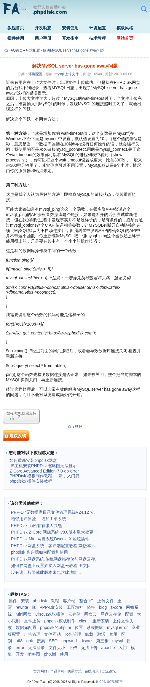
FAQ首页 (13, 50)
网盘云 (90, 614)
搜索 (41, 640)
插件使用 (15, 38)
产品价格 (57, 671)
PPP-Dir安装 (51, 607)
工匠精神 (75, 607)
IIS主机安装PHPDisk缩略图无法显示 (43, 465)
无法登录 (36, 647)
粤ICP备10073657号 (108, 681)
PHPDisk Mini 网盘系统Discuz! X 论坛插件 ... (52, 539)
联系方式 (74, 671)
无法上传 (89, 647)
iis (34, 607)
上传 (73, 647)
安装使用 (70, 27)
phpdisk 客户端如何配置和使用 (39, 552)
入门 (123, 647)
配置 (129, 614)
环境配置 (97, 27)
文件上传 (32, 621)
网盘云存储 (110, 614)
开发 (20, 654)
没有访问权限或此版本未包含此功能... (46, 572)
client (84, 621)
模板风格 (125, 27)
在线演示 (91, 671)
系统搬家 (95, 627)
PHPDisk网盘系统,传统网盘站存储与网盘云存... (55, 559)
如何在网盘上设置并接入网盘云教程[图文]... (51, 565)
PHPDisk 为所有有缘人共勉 (36, 525)
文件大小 (57, 647)
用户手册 (43, 38)
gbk (29, 640)
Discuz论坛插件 (49, 614)
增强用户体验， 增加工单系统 (38, 518)
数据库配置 (26, 627)
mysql (59, 74)
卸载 (89, 634)
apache (108, 647)
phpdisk (40, 600)
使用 (64, 654)
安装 (25, 600)
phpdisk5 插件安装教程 (30, 481)
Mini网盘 (24, 614)
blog (103, 607)
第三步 (102, 640)
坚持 (91, 607)
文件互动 (52, 634)
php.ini (50, 654)
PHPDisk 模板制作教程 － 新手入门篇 (44, 475)
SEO (53, 640)
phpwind (69, 640)
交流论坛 (109, 671)
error (20, 647)
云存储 (74, 614)
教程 (55, 600)
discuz (86, 640)
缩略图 (34, 654)
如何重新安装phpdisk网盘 (33, 460)
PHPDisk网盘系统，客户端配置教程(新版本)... (53, 545)
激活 (101, 634)
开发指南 (70, 38)
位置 (79, 627)
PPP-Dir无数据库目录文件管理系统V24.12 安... (54, 512)
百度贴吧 (75, 427)
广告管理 (32, 634)
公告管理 (73, 634)
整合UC (86, 600)
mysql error (117, 627)
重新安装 (100, 621)
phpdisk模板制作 (59, 621)
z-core (116, 607)
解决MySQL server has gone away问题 (74, 50)
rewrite (22, 607)
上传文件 (72, 74)
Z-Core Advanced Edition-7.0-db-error (44, 471)
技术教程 (97, 38)
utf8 (19, 640)
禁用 (113, 634)
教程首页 (15, 27)
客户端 (69, 600)
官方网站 (40, 671)
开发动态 (43, 27)
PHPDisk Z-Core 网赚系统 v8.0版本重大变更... (54, 532)
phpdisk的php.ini (55, 627)
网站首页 (125, 38)
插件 (13, 600)
